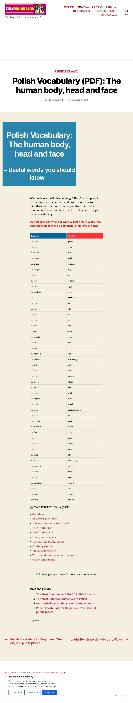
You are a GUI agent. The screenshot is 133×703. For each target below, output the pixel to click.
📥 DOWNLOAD (109, 15)
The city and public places (48, 542)
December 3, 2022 (79, 100)
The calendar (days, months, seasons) (55, 555)
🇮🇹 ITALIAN (111, 7)
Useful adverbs (41, 528)
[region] (33, 685)
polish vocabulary (66, 71)
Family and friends (44, 537)
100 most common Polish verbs (51, 524)
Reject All (33, 692)
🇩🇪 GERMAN (84, 7)
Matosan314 (57, 100)
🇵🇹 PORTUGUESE (82, 11)
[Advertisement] (66, 41)
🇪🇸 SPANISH (70, 7)
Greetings (38, 514)
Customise (17, 692)
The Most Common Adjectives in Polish (62, 599)
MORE (112, 11)
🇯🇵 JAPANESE (100, 11)
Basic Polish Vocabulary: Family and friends (65, 604)
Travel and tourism (44, 551)
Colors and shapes (43, 560)
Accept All (49, 692)
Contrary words (42, 546)
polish (36, 621)
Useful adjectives (43, 533)
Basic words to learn (45, 519)
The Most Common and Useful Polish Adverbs (66, 595)
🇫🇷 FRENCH (98, 7)
